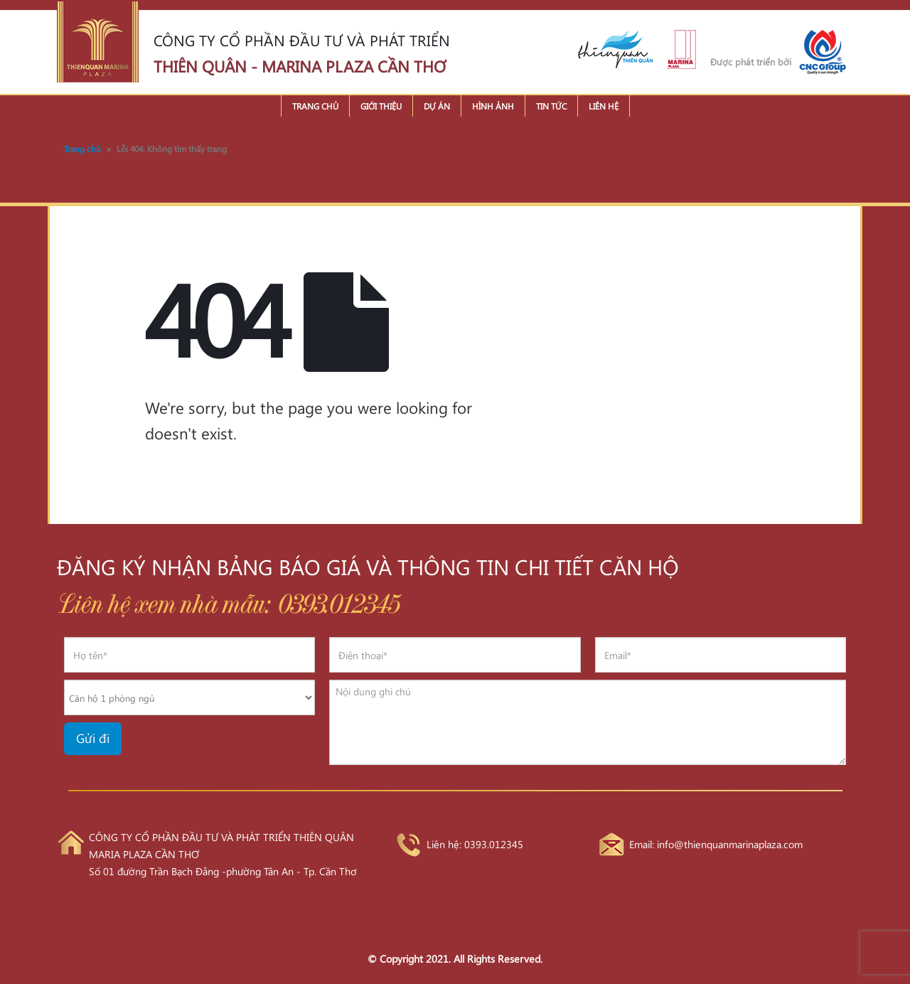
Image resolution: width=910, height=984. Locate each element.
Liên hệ (604, 106)
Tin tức (551, 106)
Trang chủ (315, 106)
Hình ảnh (493, 106)
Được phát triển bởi (750, 61)
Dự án (437, 106)
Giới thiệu (381, 106)
